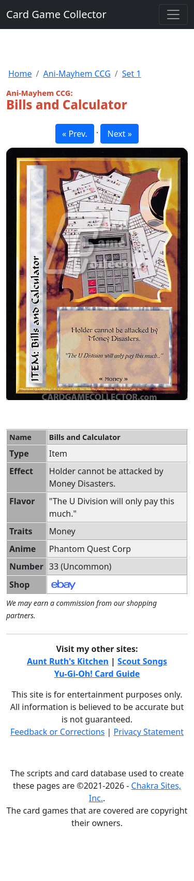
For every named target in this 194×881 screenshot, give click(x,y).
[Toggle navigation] (173, 14)
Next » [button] (119, 133)
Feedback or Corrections (57, 731)
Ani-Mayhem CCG (76, 73)
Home (20, 73)
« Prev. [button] (74, 133)
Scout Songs (142, 661)
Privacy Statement (149, 731)
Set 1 (131, 73)
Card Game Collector (56, 14)
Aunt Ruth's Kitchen (68, 661)
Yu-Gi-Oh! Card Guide (97, 673)
